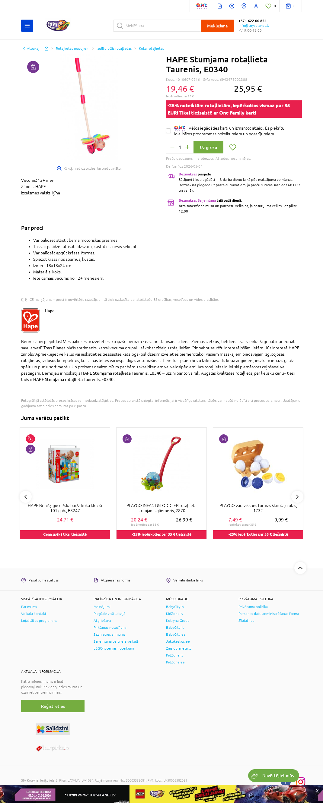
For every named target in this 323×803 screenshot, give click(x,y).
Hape (50, 310)
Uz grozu (208, 147)
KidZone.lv (174, 614)
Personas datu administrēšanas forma (268, 614)
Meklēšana (217, 25)
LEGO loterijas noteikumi (114, 648)
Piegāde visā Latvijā (109, 614)
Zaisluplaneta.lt (178, 648)
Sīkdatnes (246, 621)
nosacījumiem (261, 133)
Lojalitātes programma (39, 621)
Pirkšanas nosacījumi (110, 627)
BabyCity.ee (176, 634)
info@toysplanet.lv (254, 26)
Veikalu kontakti (34, 614)
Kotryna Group (178, 621)
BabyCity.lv (175, 607)
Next (297, 497)
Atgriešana (102, 621)
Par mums (29, 607)
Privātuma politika (253, 607)
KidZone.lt (174, 655)
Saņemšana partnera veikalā (116, 641)
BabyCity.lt (175, 627)
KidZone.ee (175, 662)
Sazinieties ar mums (109, 634)
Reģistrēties (53, 706)
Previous (26, 497)
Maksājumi (102, 607)
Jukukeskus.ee (178, 641)
